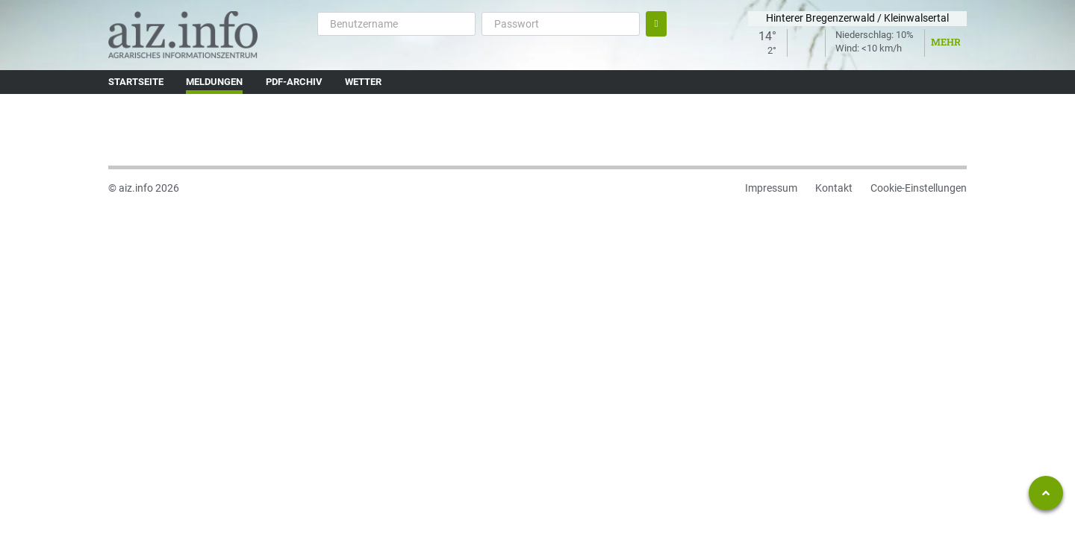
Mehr (946, 42)
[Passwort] (561, 24)
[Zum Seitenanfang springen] (1046, 493)
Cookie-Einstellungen (918, 188)
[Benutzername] (396, 24)
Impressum (771, 188)
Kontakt (834, 188)
